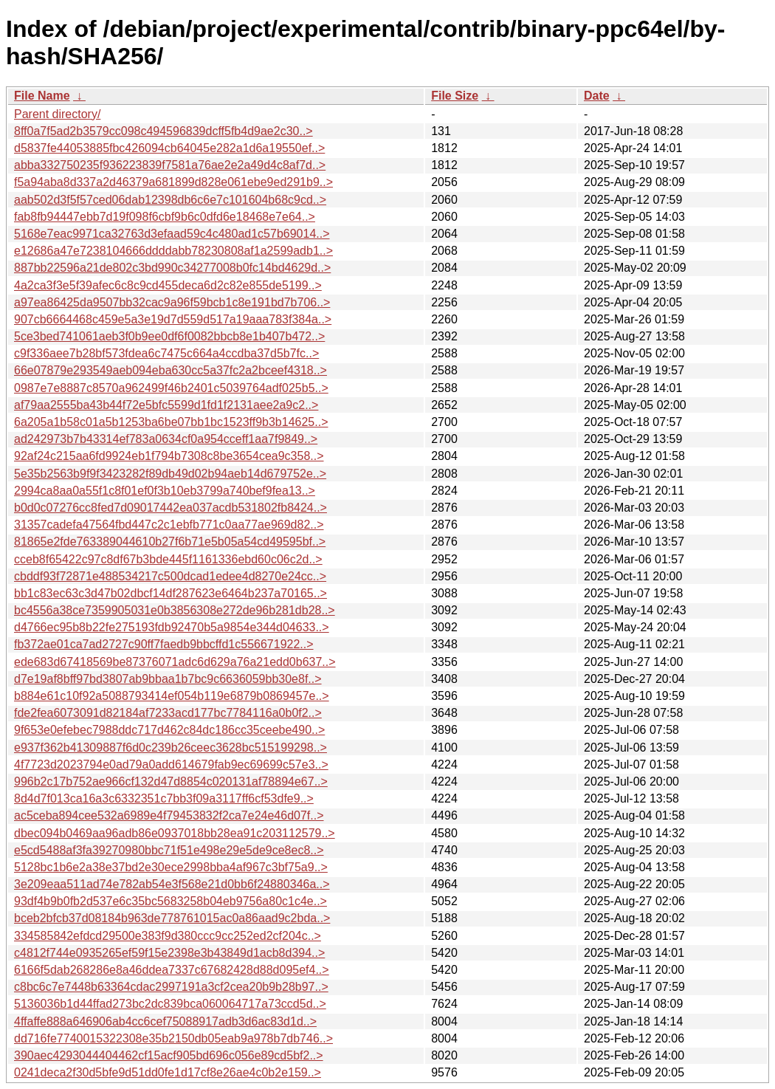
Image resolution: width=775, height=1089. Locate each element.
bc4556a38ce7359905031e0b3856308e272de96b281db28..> (174, 610)
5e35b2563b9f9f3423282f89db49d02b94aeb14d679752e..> (170, 473)
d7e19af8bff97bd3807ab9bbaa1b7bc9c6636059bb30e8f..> (168, 679)
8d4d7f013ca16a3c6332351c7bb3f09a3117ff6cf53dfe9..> (164, 798)
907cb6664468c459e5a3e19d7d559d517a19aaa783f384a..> (172, 319)
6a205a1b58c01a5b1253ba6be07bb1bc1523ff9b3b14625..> (171, 422)
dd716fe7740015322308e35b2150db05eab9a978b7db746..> (173, 1038)
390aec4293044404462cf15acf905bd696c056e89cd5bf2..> (168, 1055)
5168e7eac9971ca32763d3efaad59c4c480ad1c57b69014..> (172, 233)
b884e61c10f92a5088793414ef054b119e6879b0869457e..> (171, 696)
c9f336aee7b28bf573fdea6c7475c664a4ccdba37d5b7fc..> (166, 353)
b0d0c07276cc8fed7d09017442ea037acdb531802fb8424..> (170, 507)
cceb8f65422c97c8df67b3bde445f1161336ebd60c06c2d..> (168, 559)
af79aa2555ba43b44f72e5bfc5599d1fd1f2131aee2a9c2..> (166, 405)
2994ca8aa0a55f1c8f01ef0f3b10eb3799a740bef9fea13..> (164, 490)
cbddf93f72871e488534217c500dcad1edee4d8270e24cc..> (170, 576)
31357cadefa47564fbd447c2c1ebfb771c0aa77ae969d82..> (169, 524)
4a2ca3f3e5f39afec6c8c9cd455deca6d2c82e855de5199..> (168, 285)
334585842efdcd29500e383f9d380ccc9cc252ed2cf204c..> (167, 936)
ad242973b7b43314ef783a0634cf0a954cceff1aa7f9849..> (165, 439)
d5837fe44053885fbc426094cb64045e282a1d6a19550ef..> (169, 148)
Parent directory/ (57, 114)
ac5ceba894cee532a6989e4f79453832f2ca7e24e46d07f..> (169, 815)
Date (597, 95)
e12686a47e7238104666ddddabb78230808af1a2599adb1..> (173, 250)
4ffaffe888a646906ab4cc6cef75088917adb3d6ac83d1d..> (165, 1021)
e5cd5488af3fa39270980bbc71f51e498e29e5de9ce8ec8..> (169, 850)
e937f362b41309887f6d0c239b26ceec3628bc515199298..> (170, 747)
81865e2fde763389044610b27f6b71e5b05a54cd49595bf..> (170, 541)
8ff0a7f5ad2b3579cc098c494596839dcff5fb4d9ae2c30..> (163, 131)
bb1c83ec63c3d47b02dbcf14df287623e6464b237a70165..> (170, 593)
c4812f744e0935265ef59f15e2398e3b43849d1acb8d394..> (169, 953)
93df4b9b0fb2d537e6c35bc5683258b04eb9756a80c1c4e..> (170, 901)
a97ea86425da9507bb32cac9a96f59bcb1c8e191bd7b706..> (172, 302)
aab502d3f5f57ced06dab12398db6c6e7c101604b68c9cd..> (170, 199)
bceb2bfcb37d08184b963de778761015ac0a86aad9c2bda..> (172, 918)
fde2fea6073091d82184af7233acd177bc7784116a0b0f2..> (168, 713)
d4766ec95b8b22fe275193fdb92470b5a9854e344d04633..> (171, 627)
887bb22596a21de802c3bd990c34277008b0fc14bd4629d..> (172, 267)
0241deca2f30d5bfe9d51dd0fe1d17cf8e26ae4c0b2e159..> (167, 1072)
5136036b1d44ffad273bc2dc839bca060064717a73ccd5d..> (170, 1003)
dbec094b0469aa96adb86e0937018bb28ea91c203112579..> (174, 833)
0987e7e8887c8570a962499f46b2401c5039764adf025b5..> (171, 388)
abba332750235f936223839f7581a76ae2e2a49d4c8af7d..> (170, 165)
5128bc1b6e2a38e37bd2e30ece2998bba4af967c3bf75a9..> (171, 867)
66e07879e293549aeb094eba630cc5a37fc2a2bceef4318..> (170, 370)
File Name (42, 95)
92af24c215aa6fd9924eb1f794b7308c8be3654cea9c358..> (169, 456)
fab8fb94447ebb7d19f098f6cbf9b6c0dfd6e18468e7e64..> (164, 216)
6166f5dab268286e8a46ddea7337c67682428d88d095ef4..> (171, 969)
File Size (454, 95)
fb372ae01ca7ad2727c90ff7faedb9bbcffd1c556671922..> (164, 644)
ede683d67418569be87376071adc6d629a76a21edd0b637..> (175, 662)
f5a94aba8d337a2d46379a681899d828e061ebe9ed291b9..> (173, 182)
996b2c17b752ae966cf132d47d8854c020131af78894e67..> (171, 781)
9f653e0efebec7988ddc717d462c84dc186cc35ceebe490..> (169, 730)
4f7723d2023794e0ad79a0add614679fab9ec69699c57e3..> (171, 764)
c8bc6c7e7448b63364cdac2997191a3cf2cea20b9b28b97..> (171, 986)
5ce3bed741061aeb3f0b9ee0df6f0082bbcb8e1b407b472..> (169, 336)
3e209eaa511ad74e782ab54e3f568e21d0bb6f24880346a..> (172, 884)
